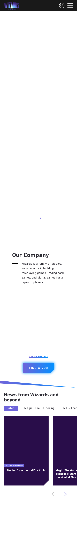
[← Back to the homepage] (11, 6)
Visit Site (34, 218)
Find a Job (38, 368)
